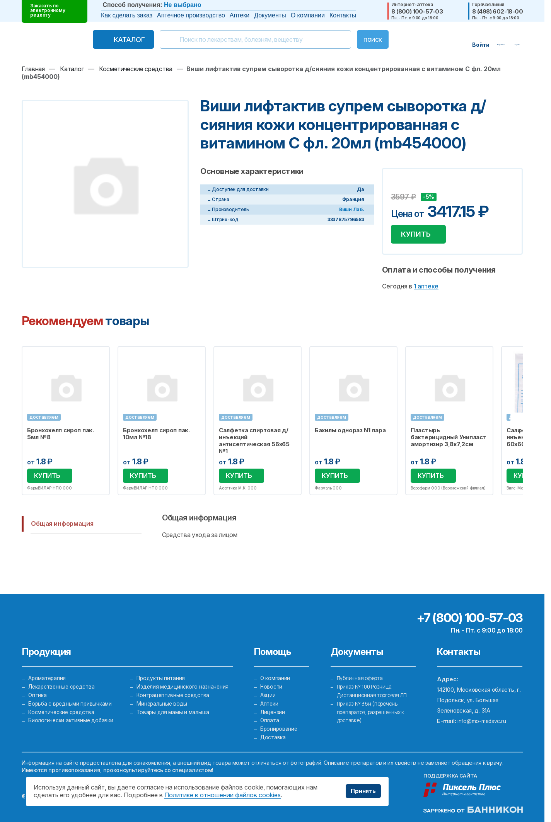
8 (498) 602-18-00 (497, 11)
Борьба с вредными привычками (71, 694)
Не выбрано (182, 5)
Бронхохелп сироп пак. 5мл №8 (60, 437)
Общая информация (62, 528)
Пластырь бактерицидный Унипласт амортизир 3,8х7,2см (448, 440)
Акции (268, 684)
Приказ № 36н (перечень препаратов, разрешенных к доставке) (374, 705)
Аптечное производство (191, 15)
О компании (308, 15)
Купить (419, 235)
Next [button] (522, 424)
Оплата (270, 715)
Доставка (273, 736)
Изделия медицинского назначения (183, 673)
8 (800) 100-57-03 (417, 11)
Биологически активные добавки (72, 715)
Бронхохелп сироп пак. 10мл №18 (156, 437)
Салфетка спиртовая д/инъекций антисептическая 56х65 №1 (254, 444)
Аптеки (239, 15)
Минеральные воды (162, 694)
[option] (66, 424)
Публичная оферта (362, 663)
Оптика (38, 684)
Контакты (342, 15)
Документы (270, 15)
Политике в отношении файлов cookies (222, 795)
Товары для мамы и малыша (173, 705)
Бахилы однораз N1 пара (350, 433)
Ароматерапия (48, 663)
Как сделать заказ (126, 15)
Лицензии (273, 705)
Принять (361, 791)
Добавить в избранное (398, 185)
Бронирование (279, 726)
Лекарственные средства (63, 673)
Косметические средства (63, 705)
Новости (272, 673)
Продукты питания (161, 663)
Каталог (112, 40)
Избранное (98, 359)
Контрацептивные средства (174, 684)
